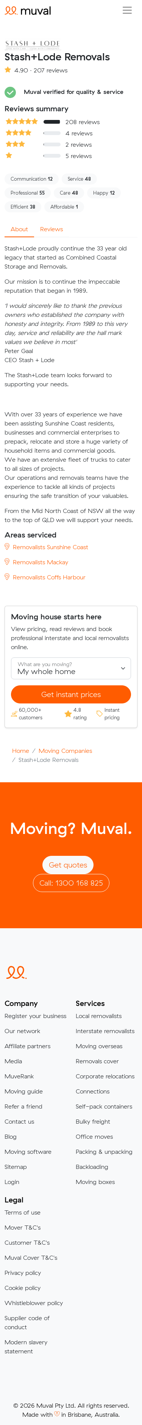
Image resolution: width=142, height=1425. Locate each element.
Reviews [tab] (51, 229)
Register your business (35, 1016)
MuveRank (19, 1076)
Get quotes (68, 864)
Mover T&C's (23, 1227)
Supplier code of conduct (27, 1322)
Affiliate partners (27, 1046)
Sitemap (16, 1166)
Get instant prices (71, 694)
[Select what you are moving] (71, 668)
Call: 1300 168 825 (71, 883)
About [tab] (19, 229)
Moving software (28, 1151)
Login (12, 1181)
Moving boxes (95, 1181)
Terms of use (23, 1212)
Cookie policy (23, 1287)
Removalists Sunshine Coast (46, 547)
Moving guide (24, 1091)
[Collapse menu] (127, 10)
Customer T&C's (27, 1242)
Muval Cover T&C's (31, 1257)
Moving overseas (99, 1046)
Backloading (92, 1166)
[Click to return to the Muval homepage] (28, 10)
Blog (11, 1136)
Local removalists (99, 1016)
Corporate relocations (105, 1076)
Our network (22, 1031)
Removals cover (97, 1061)
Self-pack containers (104, 1106)
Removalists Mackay (36, 562)
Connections (92, 1091)
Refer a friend (23, 1106)
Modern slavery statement (26, 1346)
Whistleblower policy (34, 1303)
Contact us (19, 1121)
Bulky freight (93, 1121)
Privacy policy (23, 1272)
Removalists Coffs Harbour (45, 577)
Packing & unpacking (104, 1151)
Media (13, 1061)
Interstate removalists (105, 1031)
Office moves (94, 1136)
